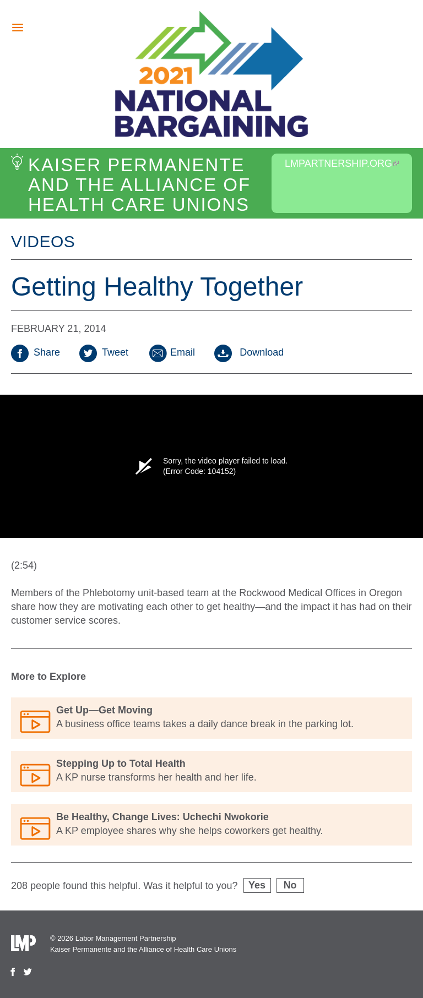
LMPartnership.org (342, 163)
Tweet (103, 352)
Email (171, 352)
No (290, 885)
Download (249, 352)
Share (35, 352)
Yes (256, 885)
